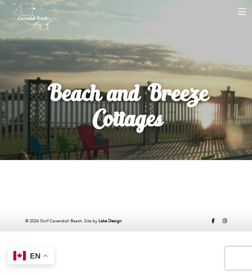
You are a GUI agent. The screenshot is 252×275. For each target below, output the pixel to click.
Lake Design (110, 221)
